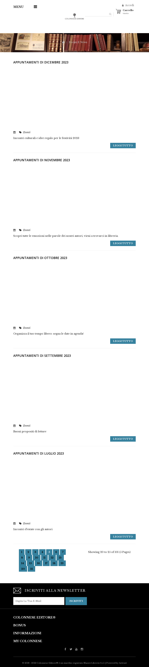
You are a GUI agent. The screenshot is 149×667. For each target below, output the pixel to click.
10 (36, 557)
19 (62, 563)
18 (54, 563)
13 (60, 557)
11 (44, 557)
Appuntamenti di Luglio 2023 (38, 453)
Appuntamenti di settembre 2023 (42, 355)
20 (23, 568)
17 (46, 563)
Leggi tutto (123, 145)
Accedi (129, 5)
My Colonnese (27, 641)
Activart (123, 663)
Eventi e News (78, 42)
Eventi (26, 132)
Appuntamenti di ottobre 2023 (40, 258)
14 (22, 563)
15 (30, 563)
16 (38, 563)
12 (52, 557)
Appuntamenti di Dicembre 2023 (40, 62)
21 (31, 568)
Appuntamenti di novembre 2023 (41, 160)
